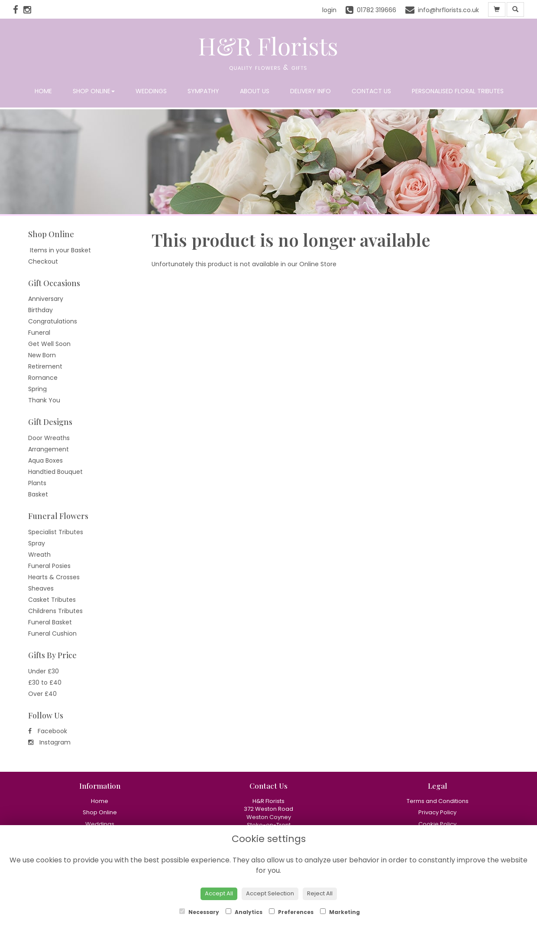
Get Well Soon (49, 343)
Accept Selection (270, 893)
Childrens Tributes (55, 611)
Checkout (43, 261)
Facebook (47, 731)
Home (43, 91)
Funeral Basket (50, 622)
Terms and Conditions (438, 801)
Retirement (45, 366)
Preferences (291, 912)
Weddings (151, 91)
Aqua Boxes (45, 460)
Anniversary (45, 298)
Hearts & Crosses (54, 577)
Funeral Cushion (52, 633)
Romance (43, 377)
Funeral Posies (49, 565)
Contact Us (371, 91)
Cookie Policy (437, 824)
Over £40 (42, 693)
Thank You (44, 400)
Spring (37, 389)
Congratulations (52, 321)
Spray (36, 543)
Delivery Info (310, 91)
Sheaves (41, 588)
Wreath (39, 554)
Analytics (244, 912)
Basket (38, 494)
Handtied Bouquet (55, 471)
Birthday (40, 310)
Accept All (219, 893)
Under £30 (43, 671)
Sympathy (203, 91)
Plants (37, 483)
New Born (42, 355)
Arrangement (48, 449)
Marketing (340, 912)
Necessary (199, 912)
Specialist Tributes (55, 532)
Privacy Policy (437, 812)
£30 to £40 (44, 682)
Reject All (320, 893)
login (329, 10)
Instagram (49, 742)
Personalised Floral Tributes (458, 91)
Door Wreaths (49, 438)
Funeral (39, 332)
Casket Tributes (52, 599)
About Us (254, 91)
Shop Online (94, 91)
